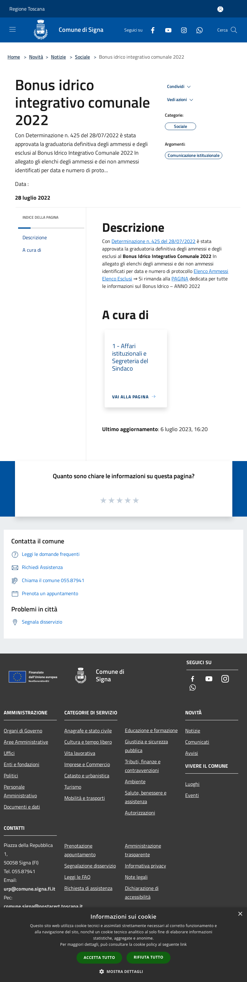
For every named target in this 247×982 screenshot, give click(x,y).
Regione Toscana (27, 8)
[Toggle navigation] (12, 29)
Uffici (9, 753)
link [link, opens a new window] (183, 944)
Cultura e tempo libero (88, 742)
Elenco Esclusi (117, 278)
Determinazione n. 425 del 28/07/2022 (153, 241)
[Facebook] (150, 30)
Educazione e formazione (151, 730)
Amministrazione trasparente (143, 850)
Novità (36, 57)
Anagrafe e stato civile (88, 730)
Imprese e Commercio (87, 764)
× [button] (240, 914)
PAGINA (179, 278)
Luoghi (192, 784)
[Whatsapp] (197, 30)
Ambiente (135, 781)
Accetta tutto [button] (99, 957)
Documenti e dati (22, 806)
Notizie (58, 57)
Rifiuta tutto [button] (148, 957)
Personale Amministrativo (20, 791)
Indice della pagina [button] (40, 217)
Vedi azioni (181, 100)
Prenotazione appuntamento (80, 850)
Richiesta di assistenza (88, 888)
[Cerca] (234, 30)
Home (13, 57)
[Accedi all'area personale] (220, 9)
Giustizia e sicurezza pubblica (146, 746)
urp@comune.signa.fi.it (29, 888)
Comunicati (197, 742)
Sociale (82, 57)
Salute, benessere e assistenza (145, 797)
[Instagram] (181, 30)
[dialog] (123, 944)
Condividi (180, 86)
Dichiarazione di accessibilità (142, 892)
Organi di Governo (23, 730)
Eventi (192, 795)
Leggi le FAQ (77, 877)
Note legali (136, 877)
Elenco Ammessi (211, 271)
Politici (11, 775)
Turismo (72, 786)
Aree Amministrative (26, 742)
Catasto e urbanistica (86, 775)
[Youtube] (166, 30)
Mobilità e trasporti (84, 798)
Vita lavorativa (79, 753)
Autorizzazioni (140, 812)
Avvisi (191, 753)
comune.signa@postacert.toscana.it (43, 906)
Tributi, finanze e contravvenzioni (143, 766)
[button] (123, 971)
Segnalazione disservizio (90, 865)
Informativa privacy (145, 865)
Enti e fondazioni (21, 764)
